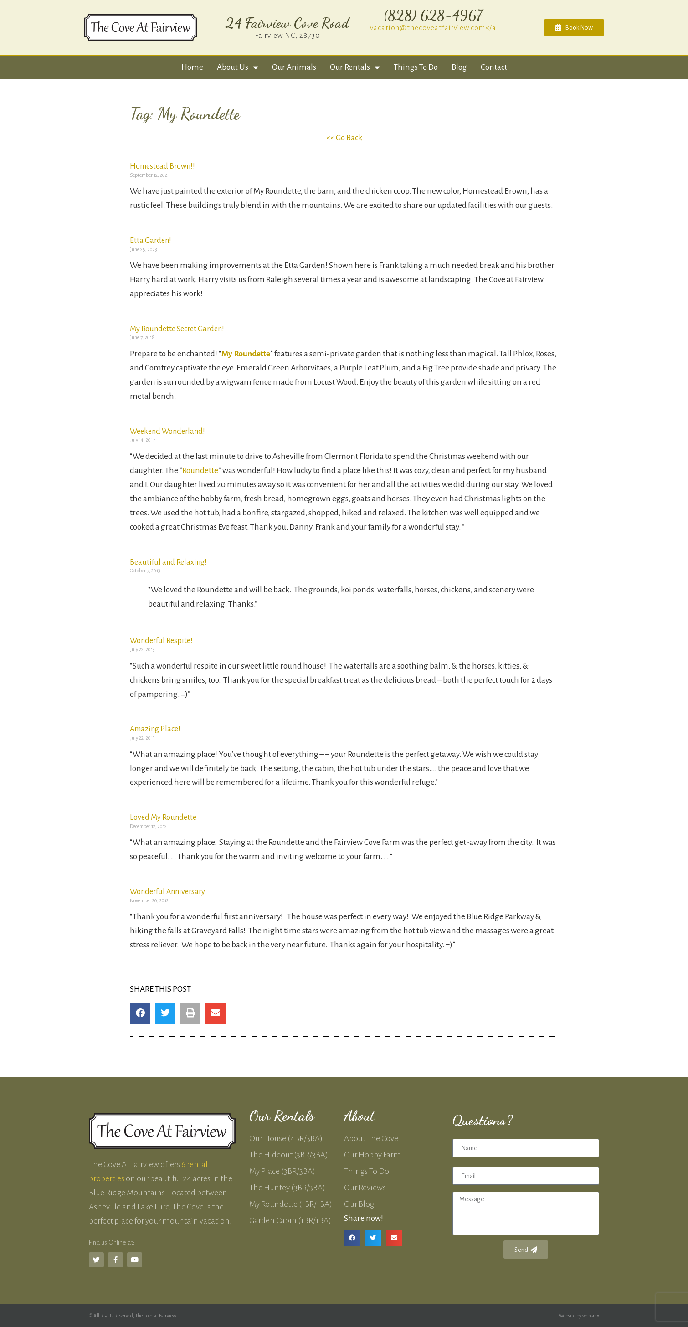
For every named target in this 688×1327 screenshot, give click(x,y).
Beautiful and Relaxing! (168, 562)
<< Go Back (344, 138)
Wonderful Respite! (161, 641)
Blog (459, 67)
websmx (590, 1315)
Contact (494, 67)
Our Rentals (355, 67)
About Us (237, 67)
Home (192, 67)
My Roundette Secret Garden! (177, 329)
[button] (140, 1013)
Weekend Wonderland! (167, 431)
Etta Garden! (150, 241)
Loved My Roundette (163, 817)
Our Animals (294, 67)
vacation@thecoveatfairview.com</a (433, 27)
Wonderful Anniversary (167, 892)
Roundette (200, 470)
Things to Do (416, 67)
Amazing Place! (155, 729)
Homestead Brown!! (162, 166)
